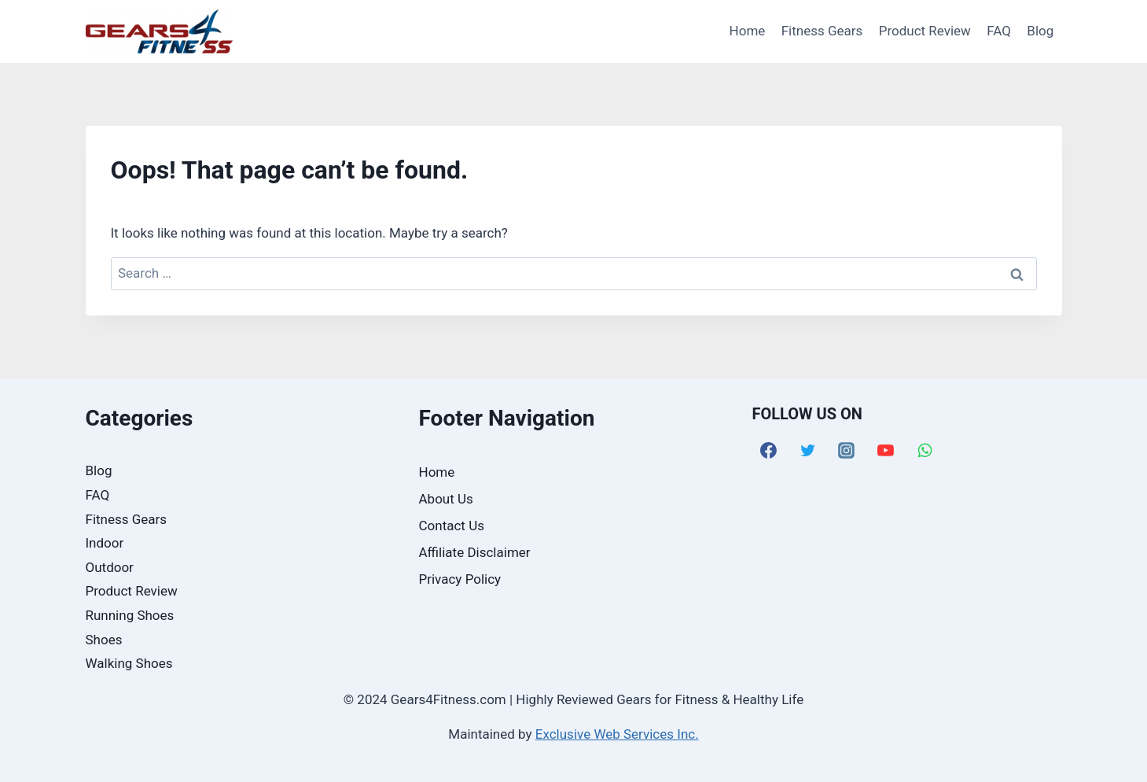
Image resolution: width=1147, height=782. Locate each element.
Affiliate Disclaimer (475, 552)
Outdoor (110, 567)
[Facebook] (768, 450)
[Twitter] (807, 450)
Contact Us (451, 525)
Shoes (104, 639)
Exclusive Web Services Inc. (617, 734)
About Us (446, 499)
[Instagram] (846, 450)
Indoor (105, 543)
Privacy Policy (460, 579)
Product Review (925, 31)
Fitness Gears (822, 31)
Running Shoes (130, 615)
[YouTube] (886, 450)
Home (748, 31)
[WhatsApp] (925, 450)
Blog (1040, 31)
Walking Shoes (129, 663)
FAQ (999, 31)
